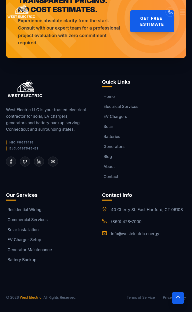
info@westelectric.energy (135, 233)
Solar (107, 126)
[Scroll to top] (178, 298)
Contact (110, 176)
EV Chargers (114, 116)
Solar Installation (22, 229)
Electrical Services (120, 106)
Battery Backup (21, 259)
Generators (113, 146)
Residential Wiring (24, 209)
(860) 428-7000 (126, 221)
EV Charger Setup (23, 239)
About (108, 166)
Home (108, 96)
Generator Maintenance (29, 249)
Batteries (111, 136)
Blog (107, 156)
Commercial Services (27, 219)
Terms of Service (141, 297)
